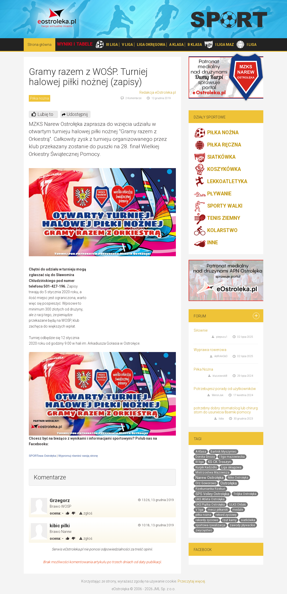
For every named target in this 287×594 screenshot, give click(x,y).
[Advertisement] (133, 303)
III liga (199, 462)
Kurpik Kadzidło (206, 467)
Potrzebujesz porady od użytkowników (225, 389)
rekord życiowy (226, 515)
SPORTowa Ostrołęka (42, 455)
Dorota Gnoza (205, 456)
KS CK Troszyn (219, 462)
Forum (200, 316)
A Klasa (200, 451)
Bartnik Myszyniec (224, 451)
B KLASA (195, 45)
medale (237, 509)
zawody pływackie (242, 525)
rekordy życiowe (206, 520)
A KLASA (176, 45)
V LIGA (127, 45)
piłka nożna (203, 515)
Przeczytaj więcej (191, 581)
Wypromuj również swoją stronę (78, 455)
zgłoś (85, 513)
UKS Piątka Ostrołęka (210, 504)
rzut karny (230, 520)
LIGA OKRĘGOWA (151, 45)
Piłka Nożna (203, 369)
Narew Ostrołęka (209, 477)
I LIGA (251, 45)
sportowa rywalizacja (210, 525)
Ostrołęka (228, 483)
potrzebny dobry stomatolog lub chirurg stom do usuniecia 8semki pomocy (226, 410)
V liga (199, 509)
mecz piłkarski (218, 509)
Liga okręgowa (231, 467)
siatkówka (248, 520)
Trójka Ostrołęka (244, 494)
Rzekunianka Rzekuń (210, 489)
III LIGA (112, 45)
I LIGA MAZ (224, 45)
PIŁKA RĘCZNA (217, 145)
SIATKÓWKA (215, 157)
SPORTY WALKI (218, 206)
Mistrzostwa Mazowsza (212, 472)
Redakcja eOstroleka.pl (157, 92)
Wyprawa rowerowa (210, 350)
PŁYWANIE (212, 194)
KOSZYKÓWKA (217, 170)
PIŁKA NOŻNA (216, 133)
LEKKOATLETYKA (220, 182)
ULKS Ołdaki (237, 504)
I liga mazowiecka (232, 456)
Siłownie (200, 330)
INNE (206, 243)
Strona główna (39, 45)
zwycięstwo (203, 530)
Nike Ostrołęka (238, 477)
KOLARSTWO (216, 231)
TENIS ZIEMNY (217, 218)
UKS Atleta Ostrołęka (210, 499)
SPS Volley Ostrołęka (212, 494)
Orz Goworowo (205, 483)
